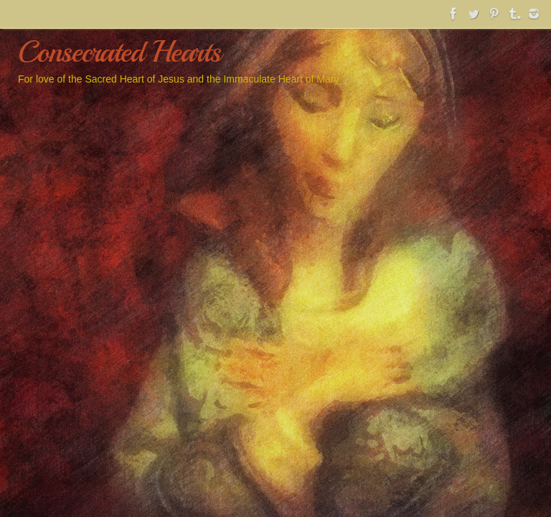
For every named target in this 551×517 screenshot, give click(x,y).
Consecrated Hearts (119, 52)
